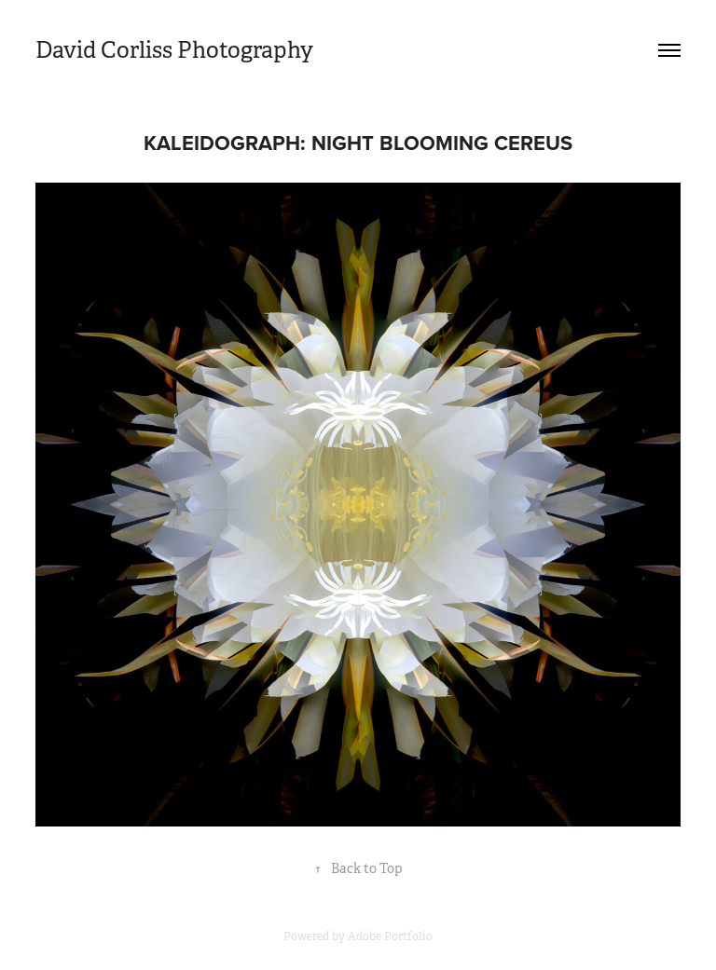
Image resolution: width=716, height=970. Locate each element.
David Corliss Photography (174, 50)
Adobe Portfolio (390, 936)
